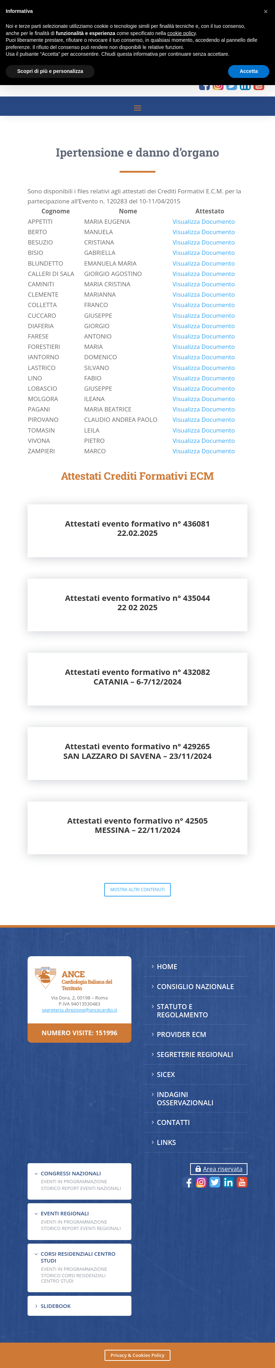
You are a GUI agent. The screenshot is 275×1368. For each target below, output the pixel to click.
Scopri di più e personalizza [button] (50, 71)
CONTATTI (173, 1122)
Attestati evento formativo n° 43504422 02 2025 (137, 664)
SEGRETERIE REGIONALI (195, 1054)
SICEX (166, 1074)
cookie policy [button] (181, 33)
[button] (265, 11)
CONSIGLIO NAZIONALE (195, 986)
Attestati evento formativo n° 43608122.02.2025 (137, 590)
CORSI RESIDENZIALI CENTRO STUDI (78, 1257)
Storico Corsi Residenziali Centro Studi (73, 1278)
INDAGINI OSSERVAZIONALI (185, 1098)
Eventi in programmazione (74, 1269)
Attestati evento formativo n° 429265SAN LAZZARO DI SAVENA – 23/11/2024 (137, 813)
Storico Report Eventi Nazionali (81, 1188)
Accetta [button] (249, 71)
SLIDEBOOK (56, 1305)
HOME (167, 966)
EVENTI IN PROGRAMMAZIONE (74, 1181)
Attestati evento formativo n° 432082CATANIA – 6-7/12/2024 (137, 739)
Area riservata (222, 1169)
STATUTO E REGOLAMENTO (182, 1010)
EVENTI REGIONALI (65, 1213)
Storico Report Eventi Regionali (81, 1228)
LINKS (166, 1142)
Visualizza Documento (204, 283)
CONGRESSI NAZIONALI (71, 1173)
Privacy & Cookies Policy (137, 1355)
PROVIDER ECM (181, 1034)
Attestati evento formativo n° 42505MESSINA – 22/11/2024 (137, 887)
